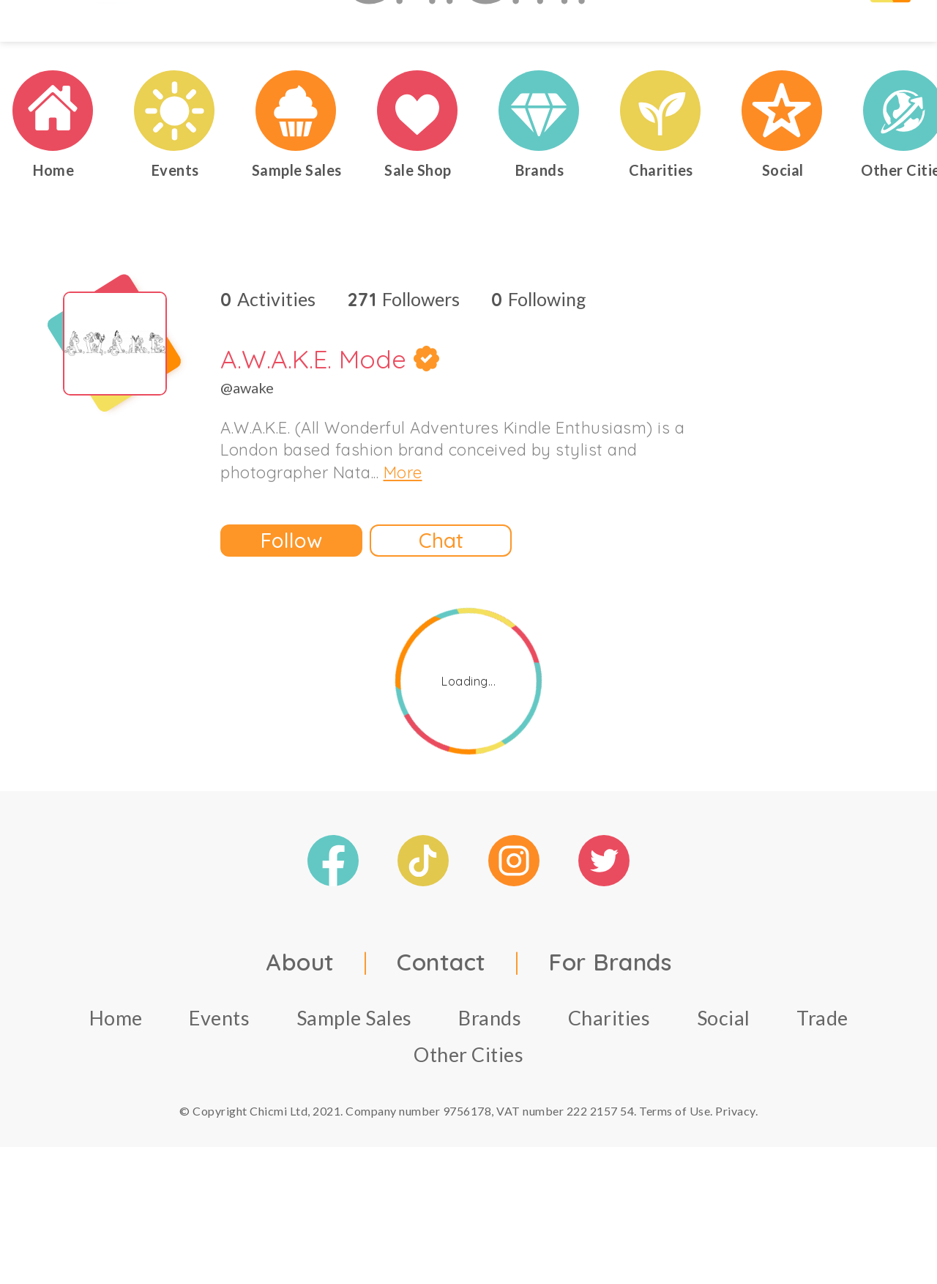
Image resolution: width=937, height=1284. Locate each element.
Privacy (735, 1196)
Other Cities (468, 1140)
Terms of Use (674, 1196)
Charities (609, 1103)
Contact (441, 1047)
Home (116, 1103)
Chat (441, 626)
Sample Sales (354, 1103)
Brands (489, 1103)
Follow (291, 626)
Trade (822, 1103)
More (403, 559)
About (300, 1047)
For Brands (609, 1047)
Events (219, 1103)
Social (723, 1103)
